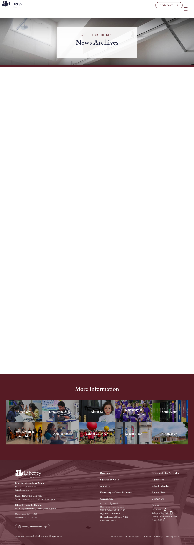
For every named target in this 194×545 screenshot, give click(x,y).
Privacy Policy (173, 536)
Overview (105, 473)
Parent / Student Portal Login (176, 8)
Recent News (159, 492)
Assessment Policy (108, 520)
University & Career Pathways (116, 492)
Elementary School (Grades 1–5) (114, 506)
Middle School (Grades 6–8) (112, 510)
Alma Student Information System (126, 536)
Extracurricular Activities (165, 473)
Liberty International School (26, 10)
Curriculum (106, 498)
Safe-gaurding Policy (162, 513)
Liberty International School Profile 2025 (164, 518)
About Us (105, 486)
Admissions (158, 479)
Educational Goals (109, 479)
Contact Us (158, 498)
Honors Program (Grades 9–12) (114, 516)
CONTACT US (147, 9)
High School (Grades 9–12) (112, 513)
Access (148, 536)
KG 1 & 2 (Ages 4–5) (109, 503)
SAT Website (159, 509)
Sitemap (159, 536)
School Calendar (160, 486)
